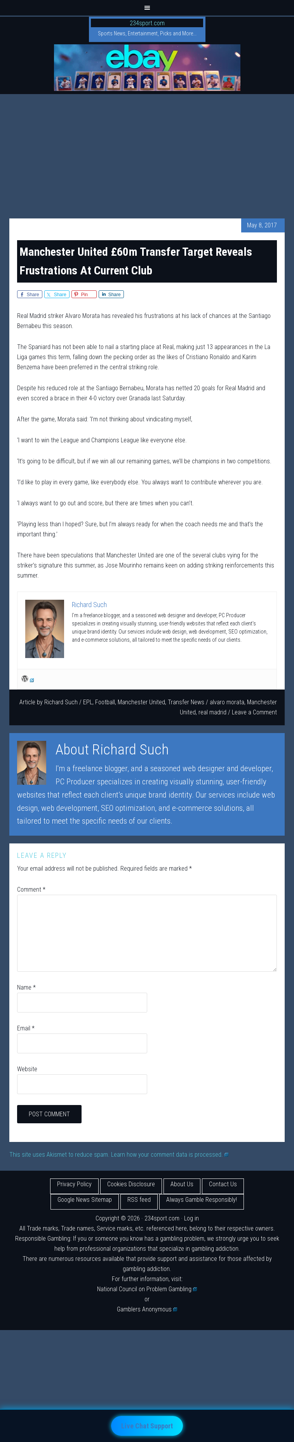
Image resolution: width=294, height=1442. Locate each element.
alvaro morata (227, 702)
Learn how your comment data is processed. (170, 1154)
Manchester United (141, 702)
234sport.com (147, 23)
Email (26, 1028)
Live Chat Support (147, 1426)
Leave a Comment (254, 712)
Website (27, 1069)
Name (26, 987)
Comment (31, 889)
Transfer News (186, 702)
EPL (87, 702)
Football (105, 702)
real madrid (212, 712)
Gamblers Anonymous (147, 1309)
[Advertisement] (147, 152)
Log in (191, 1218)
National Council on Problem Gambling (147, 1289)
